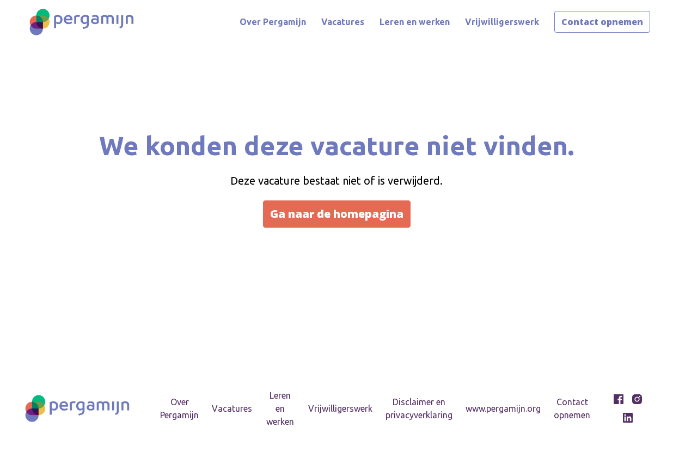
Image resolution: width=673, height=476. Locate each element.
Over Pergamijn (273, 22)
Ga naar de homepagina (336, 213)
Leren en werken (415, 22)
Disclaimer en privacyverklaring (419, 408)
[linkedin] (628, 417)
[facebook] (618, 399)
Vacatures (342, 22)
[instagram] (637, 399)
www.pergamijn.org (503, 408)
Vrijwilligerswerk (502, 22)
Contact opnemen (602, 22)
